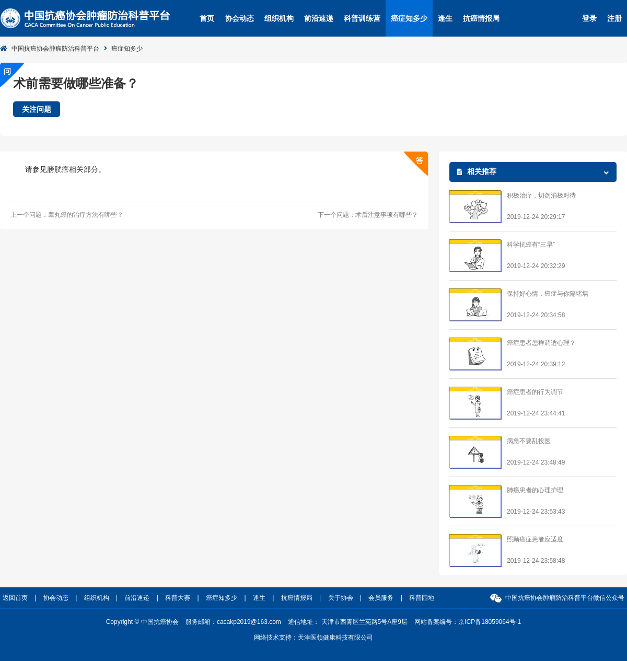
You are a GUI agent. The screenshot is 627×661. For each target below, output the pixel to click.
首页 (207, 18)
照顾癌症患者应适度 (535, 539)
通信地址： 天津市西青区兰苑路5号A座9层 (348, 621)
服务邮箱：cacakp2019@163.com (233, 621)
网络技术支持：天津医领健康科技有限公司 (313, 637)
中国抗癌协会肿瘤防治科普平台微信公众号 (564, 597)
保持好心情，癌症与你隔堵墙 (547, 293)
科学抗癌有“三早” (531, 244)
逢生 (445, 18)
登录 (589, 18)
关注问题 (36, 109)
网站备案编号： (467, 621)
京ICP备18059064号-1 (489, 621)
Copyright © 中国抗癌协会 (142, 621)
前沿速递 (318, 18)
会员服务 (380, 597)
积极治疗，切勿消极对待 (541, 195)
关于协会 (340, 597)
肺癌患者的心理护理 (535, 490)
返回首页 (15, 597)
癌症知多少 (409, 18)
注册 (614, 18)
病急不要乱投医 (529, 441)
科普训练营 (362, 18)
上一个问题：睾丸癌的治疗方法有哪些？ (66, 214)
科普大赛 (177, 597)
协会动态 (239, 18)
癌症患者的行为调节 (535, 392)
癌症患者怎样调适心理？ (541, 342)
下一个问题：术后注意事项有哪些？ (368, 214)
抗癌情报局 (481, 18)
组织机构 (279, 18)
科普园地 (421, 597)
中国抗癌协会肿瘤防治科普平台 (55, 48)
